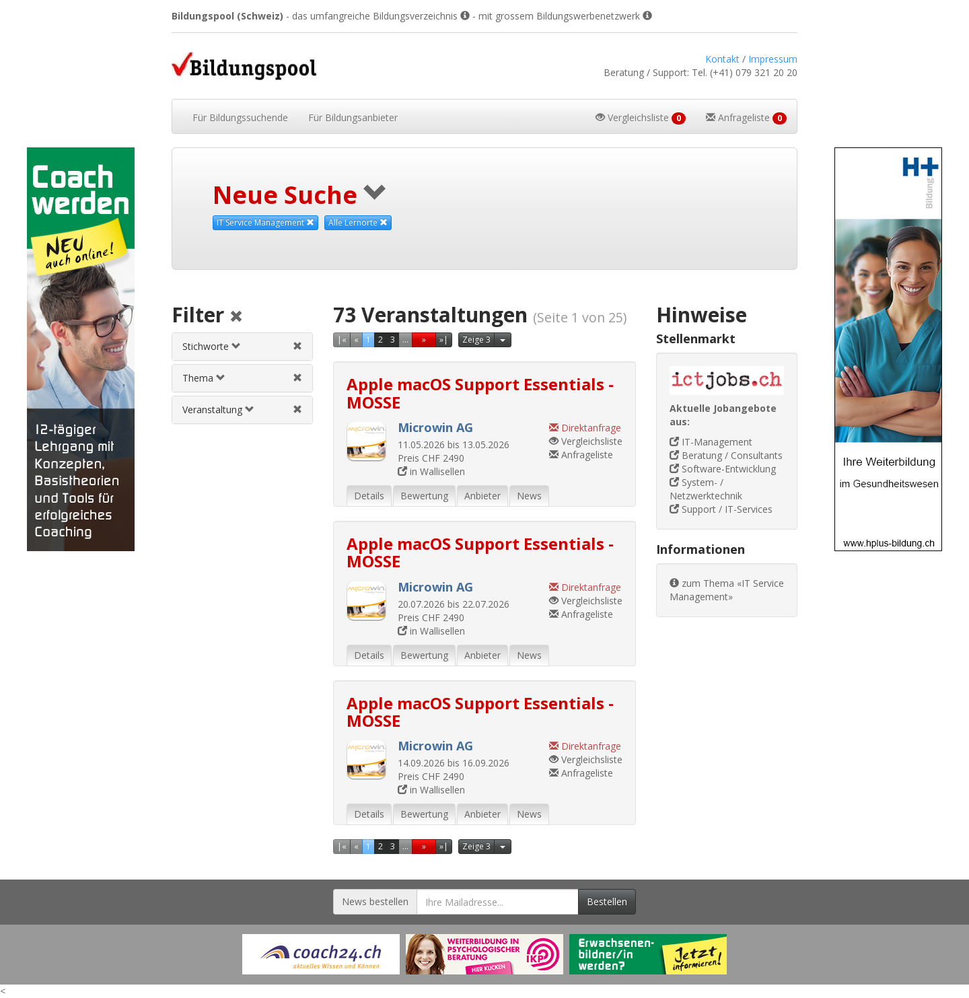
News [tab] (529, 495)
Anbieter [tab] (482, 495)
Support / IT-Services (721, 509)
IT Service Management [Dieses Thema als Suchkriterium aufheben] (265, 222)
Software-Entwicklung (723, 468)
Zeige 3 (476, 339)
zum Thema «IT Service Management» (727, 590)
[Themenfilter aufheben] (297, 377)
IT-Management (711, 441)
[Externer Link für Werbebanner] (321, 954)
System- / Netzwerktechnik (706, 489)
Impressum (772, 58)
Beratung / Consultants (726, 455)
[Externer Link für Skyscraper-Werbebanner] (80, 349)
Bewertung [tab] (424, 495)
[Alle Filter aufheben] (236, 317)
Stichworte (211, 346)
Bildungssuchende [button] (240, 117)
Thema (203, 377)
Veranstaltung (218, 409)
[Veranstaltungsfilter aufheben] (297, 409)
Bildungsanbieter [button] (353, 117)
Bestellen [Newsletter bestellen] (607, 901)
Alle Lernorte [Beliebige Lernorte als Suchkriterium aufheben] (358, 222)
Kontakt (722, 58)
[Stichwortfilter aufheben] (297, 346)
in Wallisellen (431, 471)
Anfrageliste (581, 454)
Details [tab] (369, 495)
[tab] (242, 346)
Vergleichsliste (585, 441)
